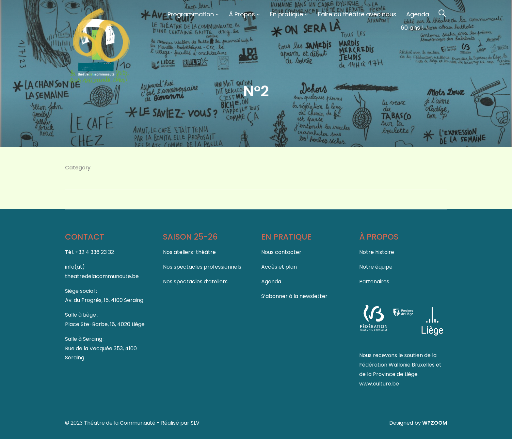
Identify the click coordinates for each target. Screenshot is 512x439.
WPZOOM (434, 423)
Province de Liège (395, 374)
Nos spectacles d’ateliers (195, 281)
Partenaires (374, 281)
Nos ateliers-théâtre (189, 252)
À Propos (242, 14)
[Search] (442, 12)
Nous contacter (281, 252)
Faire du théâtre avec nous (357, 14)
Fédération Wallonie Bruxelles (397, 364)
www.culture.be (379, 383)
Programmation (191, 14)
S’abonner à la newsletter (294, 296)
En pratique (286, 14)
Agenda (417, 14)
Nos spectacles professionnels (202, 267)
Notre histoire (376, 252)
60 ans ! (412, 28)
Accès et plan (279, 267)
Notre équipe (375, 267)
